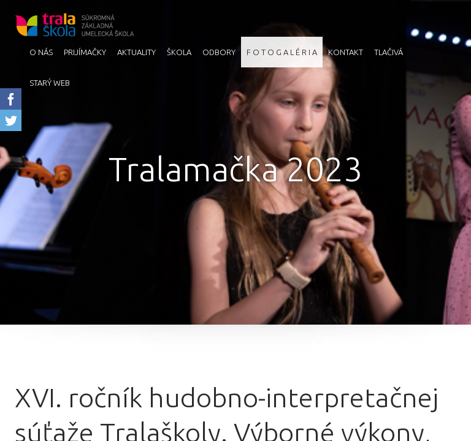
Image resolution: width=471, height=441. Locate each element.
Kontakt (345, 52)
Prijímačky (85, 52)
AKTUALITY (136, 52)
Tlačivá (388, 52)
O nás (41, 52)
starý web (49, 82)
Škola (179, 52)
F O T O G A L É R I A (282, 52)
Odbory (219, 52)
